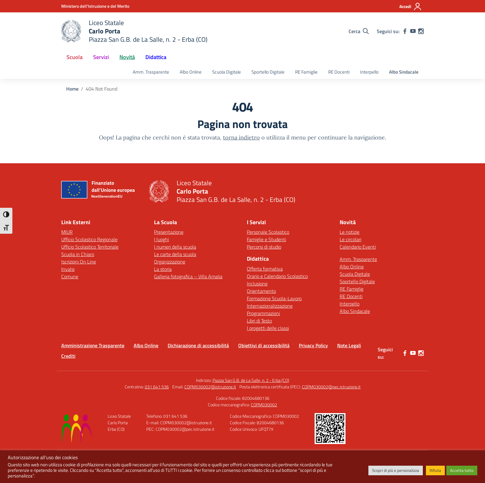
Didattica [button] (155, 57)
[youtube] (413, 31)
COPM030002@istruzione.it (210, 386)
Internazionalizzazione (270, 306)
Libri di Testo (259, 320)
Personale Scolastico (268, 232)
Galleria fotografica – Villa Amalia (188, 276)
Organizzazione (169, 261)
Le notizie (349, 232)
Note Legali (349, 345)
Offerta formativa (265, 268)
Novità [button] (127, 57)
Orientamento (261, 291)
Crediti (68, 356)
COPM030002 (264, 404)
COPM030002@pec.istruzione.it (331, 386)
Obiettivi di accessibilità (264, 345)
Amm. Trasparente (151, 71)
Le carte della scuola (175, 254)
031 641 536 (157, 386)
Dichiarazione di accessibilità (198, 345)
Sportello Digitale (268, 71)
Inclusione (257, 283)
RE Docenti (339, 71)
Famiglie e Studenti (266, 239)
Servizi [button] (101, 57)
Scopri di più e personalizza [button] (395, 470)
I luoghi (161, 239)
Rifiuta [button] (435, 470)
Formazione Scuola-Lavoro (274, 298)
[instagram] (421, 31)
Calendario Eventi (358, 246)
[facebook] (405, 31)
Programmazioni (263, 313)
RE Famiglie (306, 71)
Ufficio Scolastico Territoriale (89, 246)
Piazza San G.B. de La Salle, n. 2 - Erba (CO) (250, 380)
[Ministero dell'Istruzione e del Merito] (95, 6)
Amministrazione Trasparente (92, 345)
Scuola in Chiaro (77, 254)
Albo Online (191, 71)
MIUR (67, 232)
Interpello (369, 71)
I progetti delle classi (268, 328)
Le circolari (350, 239)
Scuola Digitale (226, 71)
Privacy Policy (313, 345)
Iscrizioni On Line (78, 261)
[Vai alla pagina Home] (72, 88)
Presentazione (168, 232)
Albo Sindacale (403, 71)
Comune (69, 276)
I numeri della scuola (175, 246)
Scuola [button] (75, 57)
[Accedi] (410, 6)
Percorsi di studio (264, 246)
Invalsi (68, 269)
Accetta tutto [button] (462, 470)
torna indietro (241, 137)
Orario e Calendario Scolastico (277, 276)
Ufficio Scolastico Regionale (89, 239)
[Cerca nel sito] (359, 31)
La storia (163, 269)
